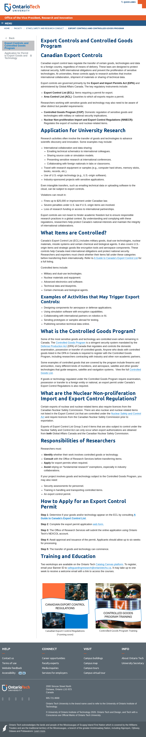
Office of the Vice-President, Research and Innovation (39, 17)
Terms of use (9, 663)
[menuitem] (9, 28)
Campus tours (91, 668)
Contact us (8, 658)
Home (7, 28)
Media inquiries (50, 668)
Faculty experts (50, 663)
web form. (98, 524)
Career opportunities (53, 658)
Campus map (91, 663)
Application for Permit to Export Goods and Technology (16, 55)
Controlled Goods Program (70, 342)
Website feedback (12, 668)
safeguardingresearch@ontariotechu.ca (89, 567)
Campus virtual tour (94, 672)
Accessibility (8, 672)
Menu (8, 23)
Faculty (18, 28)
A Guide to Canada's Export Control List (116, 258)
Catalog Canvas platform (109, 564)
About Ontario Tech (133, 658)
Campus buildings (93, 658)
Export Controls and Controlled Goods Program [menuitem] (96, 28)
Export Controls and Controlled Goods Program (16, 46)
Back (12, 38)
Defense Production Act (54, 346)
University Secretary (133, 663)
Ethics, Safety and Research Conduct (45, 28)
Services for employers (54, 672)
